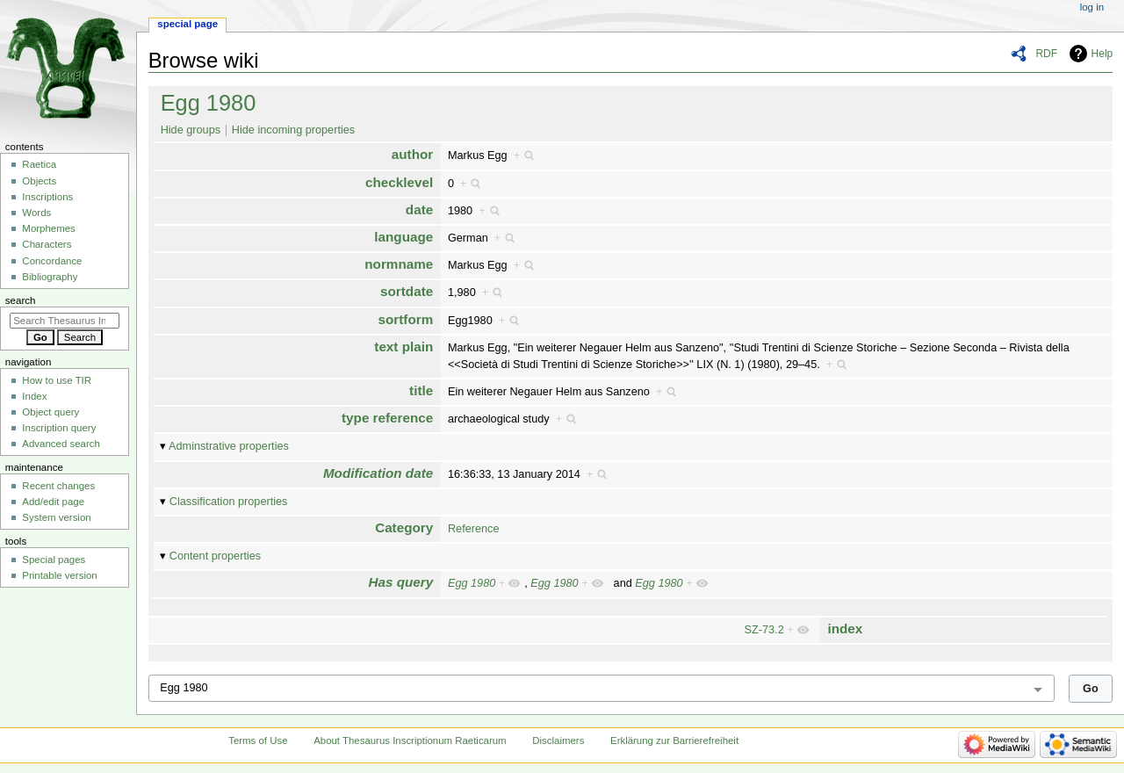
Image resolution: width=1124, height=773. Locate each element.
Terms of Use (257, 740)
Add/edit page (53, 501)
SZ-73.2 (764, 630)
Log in (1092, 7)
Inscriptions (47, 196)
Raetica (39, 164)
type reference (387, 417)
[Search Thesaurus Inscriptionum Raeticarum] (64, 321)
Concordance (52, 261)
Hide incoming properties (293, 130)
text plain (403, 346)
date (419, 209)
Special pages (53, 559)
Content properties (215, 556)
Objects (39, 181)
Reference (474, 529)
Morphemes (48, 228)
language (403, 236)
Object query (50, 412)
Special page (187, 23)
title (421, 390)
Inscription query (59, 428)
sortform (406, 319)
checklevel (399, 182)
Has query (401, 581)
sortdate (406, 291)
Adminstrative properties (229, 446)
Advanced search (61, 443)
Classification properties (228, 501)
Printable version (59, 575)
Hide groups (190, 130)
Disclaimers (558, 740)
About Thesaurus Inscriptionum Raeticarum (409, 740)
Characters (46, 244)
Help (1102, 53)
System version (56, 517)
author (412, 154)
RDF (1046, 53)
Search (20, 300)
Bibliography (49, 276)
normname (398, 263)
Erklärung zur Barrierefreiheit (674, 740)
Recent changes (58, 485)
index (844, 628)
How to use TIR (56, 380)
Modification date (378, 473)
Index (34, 396)
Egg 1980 (208, 102)
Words (36, 212)
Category (404, 527)
